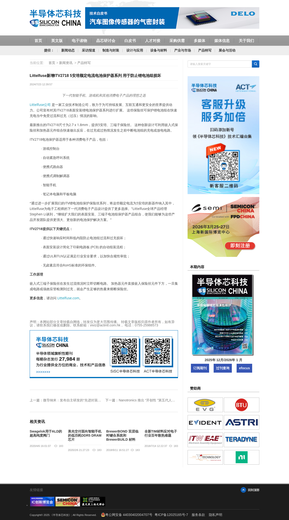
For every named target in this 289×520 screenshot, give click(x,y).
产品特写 (204, 50)
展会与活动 (227, 50)
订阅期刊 (200, 368)
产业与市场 (182, 50)
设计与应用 (134, 50)
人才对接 (152, 40)
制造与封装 (110, 50)
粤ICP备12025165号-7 (171, 515)
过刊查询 (222, 368)
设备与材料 (158, 50)
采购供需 (177, 40)
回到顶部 (253, 490)
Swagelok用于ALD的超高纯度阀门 (46, 433)
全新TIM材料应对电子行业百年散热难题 (160, 433)
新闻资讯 (65, 63)
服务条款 (198, 515)
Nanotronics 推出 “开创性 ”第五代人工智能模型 (154, 400)
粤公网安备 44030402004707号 (126, 515)
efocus (244, 368)
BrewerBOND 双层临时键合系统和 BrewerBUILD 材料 (122, 435)
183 (61, 446)
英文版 (57, 40)
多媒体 (199, 40)
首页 (38, 40)
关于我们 (246, 40)
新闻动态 (68, 50)
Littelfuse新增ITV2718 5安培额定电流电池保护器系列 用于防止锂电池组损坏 (95, 76)
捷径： (49, 50)
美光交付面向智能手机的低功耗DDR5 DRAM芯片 (84, 435)
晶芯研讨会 (105, 40)
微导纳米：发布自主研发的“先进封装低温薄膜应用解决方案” (87, 400)
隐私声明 (215, 515)
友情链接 (36, 490)
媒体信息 (222, 40)
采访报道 (88, 50)
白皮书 (130, 40)
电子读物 (79, 40)
